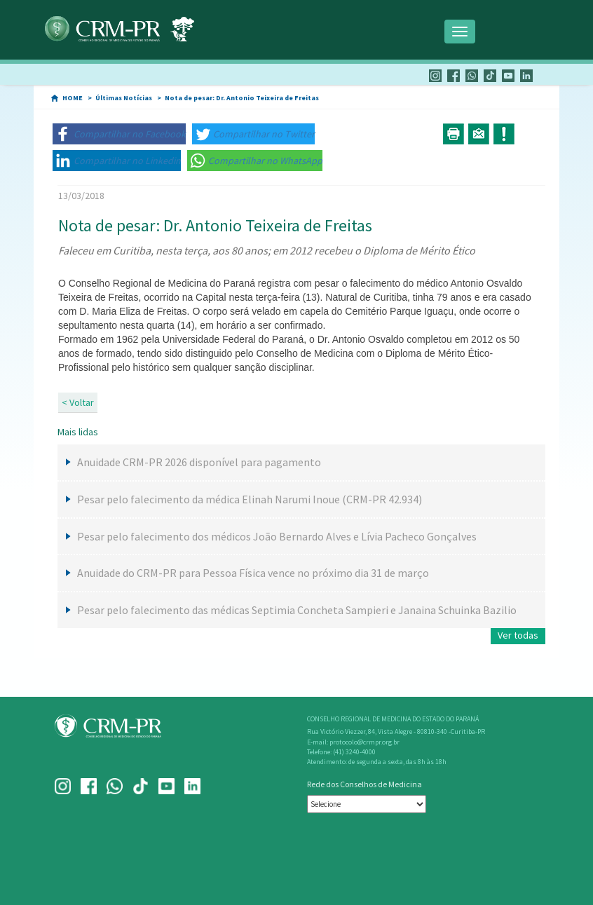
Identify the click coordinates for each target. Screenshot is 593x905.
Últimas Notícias (123, 97)
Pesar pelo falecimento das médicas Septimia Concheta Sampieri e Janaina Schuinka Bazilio (297, 610)
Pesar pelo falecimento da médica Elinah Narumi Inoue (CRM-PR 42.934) (249, 499)
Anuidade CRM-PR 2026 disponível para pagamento (199, 462)
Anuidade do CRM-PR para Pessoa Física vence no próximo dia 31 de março (253, 573)
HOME (72, 97)
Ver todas (518, 635)
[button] (119, 133)
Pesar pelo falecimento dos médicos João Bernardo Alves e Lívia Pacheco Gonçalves (277, 536)
